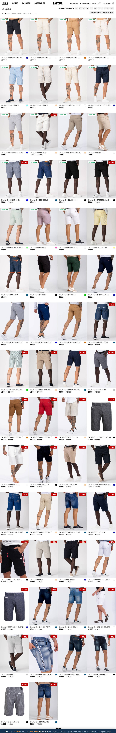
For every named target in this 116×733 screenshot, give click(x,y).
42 (88, 8)
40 (84, 8)
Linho (35, 13)
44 (91, 8)
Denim (30, 13)
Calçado (26, 3)
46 (95, 8)
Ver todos (6, 13)
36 (76, 8)
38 (80, 8)
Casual (19, 13)
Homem (5, 3)
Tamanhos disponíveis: (66, 8)
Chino (25, 13)
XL (108, 8)
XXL (112, 8)
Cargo (13, 13)
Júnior (15, 3)
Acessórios (39, 3)
